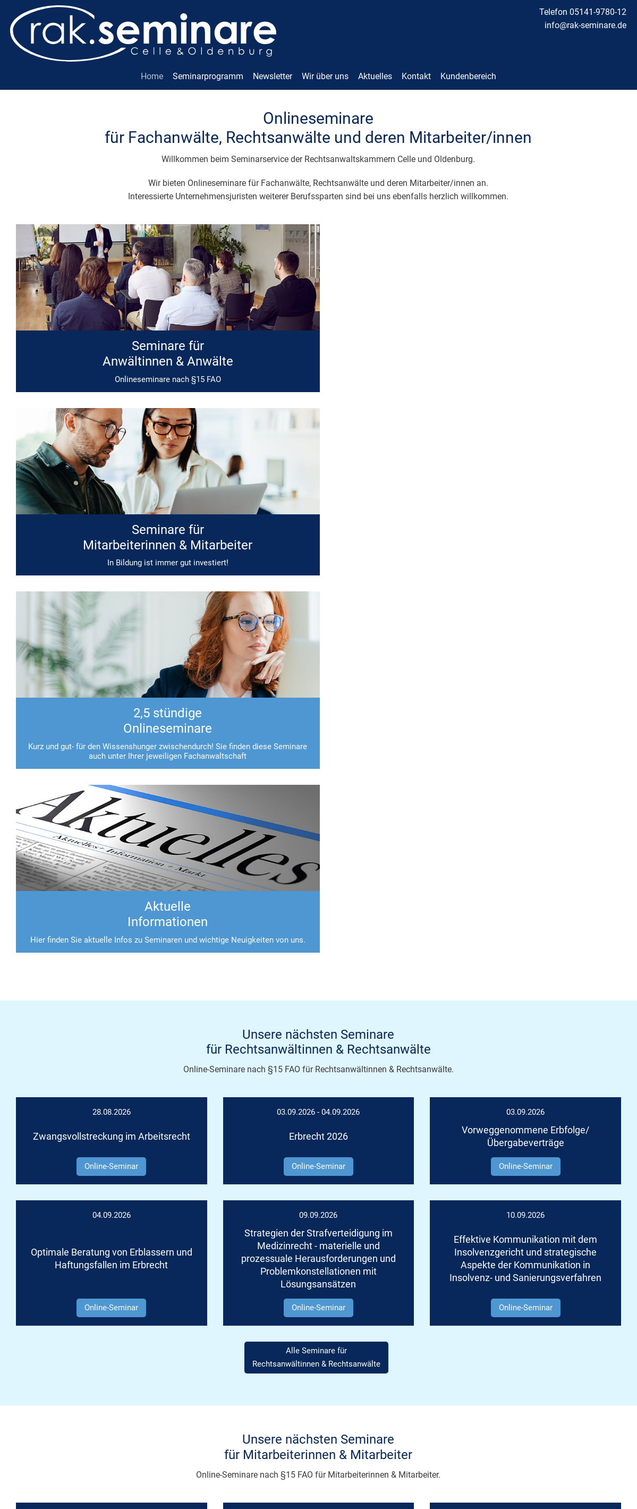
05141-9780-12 (334, 1370)
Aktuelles (375, 70)
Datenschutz (599, 1398)
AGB (613, 1412)
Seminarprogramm (208, 70)
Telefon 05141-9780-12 (582, 12)
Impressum (601, 1384)
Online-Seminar (111, 793)
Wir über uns (325, 70)
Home (152, 70)
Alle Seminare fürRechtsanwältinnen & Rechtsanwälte (316, 983)
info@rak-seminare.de (585, 25)
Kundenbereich (468, 70)
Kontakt (416, 70)
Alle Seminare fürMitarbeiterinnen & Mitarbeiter (316, 1260)
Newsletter (272, 70)
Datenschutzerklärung (391, 1474)
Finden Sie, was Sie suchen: (259, 1331)
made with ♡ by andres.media (318, 1498)
